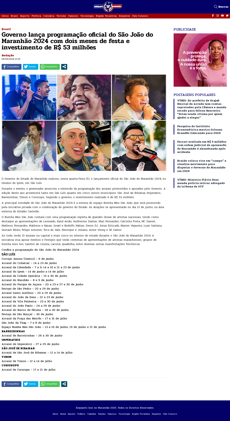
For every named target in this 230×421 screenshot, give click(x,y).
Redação (8, 55)
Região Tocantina (106, 16)
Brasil (14, 16)
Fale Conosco (140, 16)
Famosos (73, 16)
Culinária (48, 16)
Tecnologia (87, 16)
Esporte (24, 16)
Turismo (61, 16)
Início (5, 16)
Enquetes (124, 16)
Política (36, 16)
